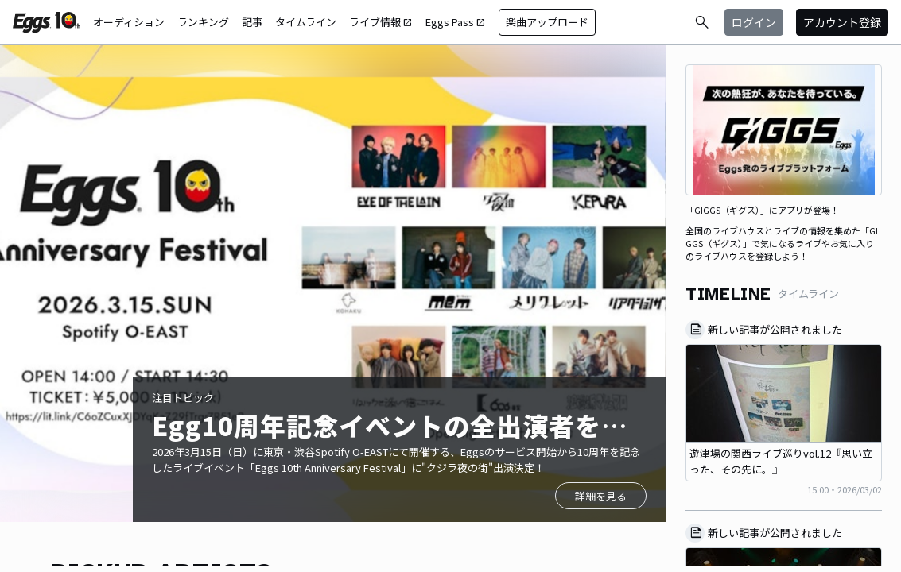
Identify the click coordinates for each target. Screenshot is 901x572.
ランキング (203, 21)
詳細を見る (601, 496)
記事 (252, 21)
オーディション (129, 21)
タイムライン (305, 21)
